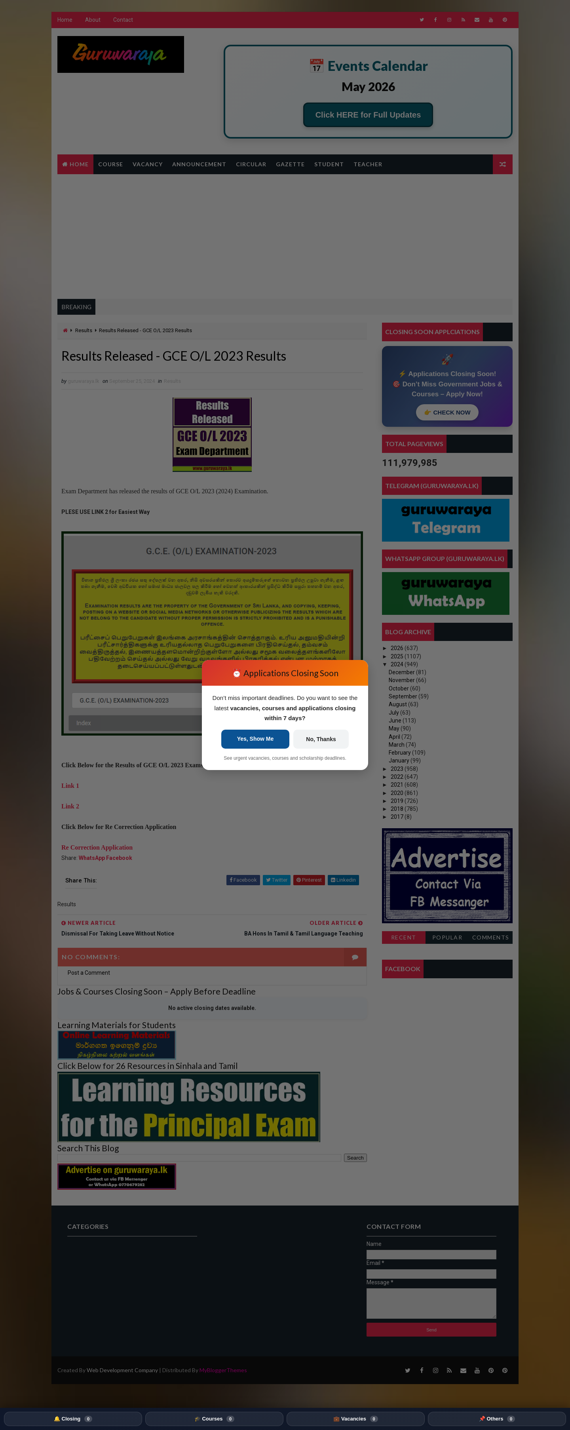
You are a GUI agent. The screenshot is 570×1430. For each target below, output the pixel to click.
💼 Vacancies (355, 1419)
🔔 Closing (73, 1419)
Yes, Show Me (255, 739)
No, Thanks (321, 739)
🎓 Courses (214, 1419)
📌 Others (497, 1419)
